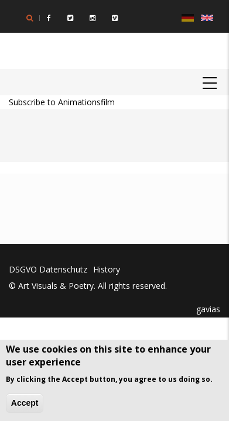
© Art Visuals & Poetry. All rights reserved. (88, 285)
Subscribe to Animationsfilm (62, 102)
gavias (207, 309)
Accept (25, 403)
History (106, 269)
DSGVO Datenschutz (48, 269)
